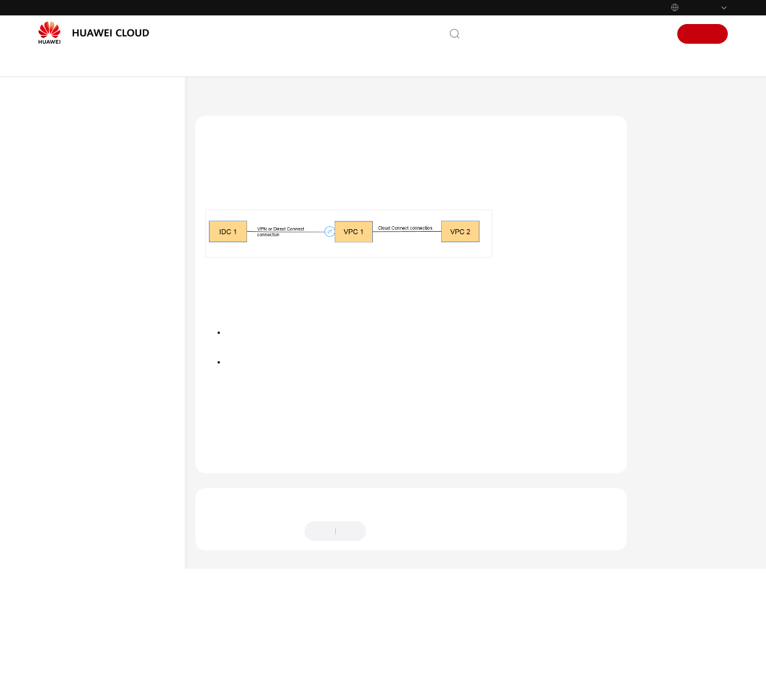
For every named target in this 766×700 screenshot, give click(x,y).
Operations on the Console (120, 455)
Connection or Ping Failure (120, 506)
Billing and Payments (110, 435)
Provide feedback (409, 568)
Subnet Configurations (112, 565)
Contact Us (494, 34)
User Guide (72, 236)
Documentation (556, 34)
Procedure (668, 182)
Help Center (215, 101)
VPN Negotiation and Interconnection (111, 480)
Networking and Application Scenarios (113, 410)
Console (611, 34)
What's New (74, 157)
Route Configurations (110, 545)
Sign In (650, 34)
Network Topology (683, 159)
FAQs (60, 315)
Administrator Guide (90, 256)
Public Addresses (103, 525)
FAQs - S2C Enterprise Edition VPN (112, 340)
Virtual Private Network (288, 101)
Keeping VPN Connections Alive (118, 610)
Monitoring (94, 635)
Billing (63, 196)
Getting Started (80, 216)
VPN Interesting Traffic (113, 584)
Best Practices (77, 275)
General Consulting (107, 385)
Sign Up (703, 34)
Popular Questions (106, 365)
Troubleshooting (82, 295)
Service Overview (83, 177)
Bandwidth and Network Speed (116, 660)
